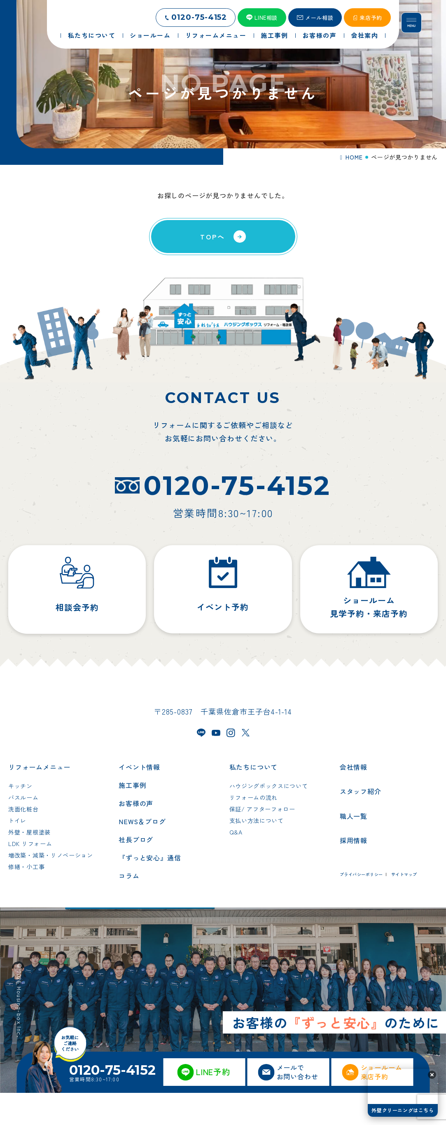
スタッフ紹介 (360, 824)
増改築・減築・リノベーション (50, 888)
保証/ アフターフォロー (262, 841)
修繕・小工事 (26, 899)
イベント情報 (139, 799)
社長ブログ (136, 872)
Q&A (236, 864)
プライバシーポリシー (361, 907)
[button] (432, 1075)
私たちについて (253, 799)
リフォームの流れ (253, 830)
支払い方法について (256, 853)
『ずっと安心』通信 (150, 890)
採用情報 (353, 873)
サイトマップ (404, 907)
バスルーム (23, 830)
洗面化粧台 (23, 841)
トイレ (17, 853)
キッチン (20, 818)
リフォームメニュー (39, 799)
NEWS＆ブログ (142, 854)
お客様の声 (136, 836)
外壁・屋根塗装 (29, 864)
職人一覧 (353, 848)
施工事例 (132, 818)
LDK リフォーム (30, 876)
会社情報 (353, 799)
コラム (129, 908)
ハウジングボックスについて (268, 818)
